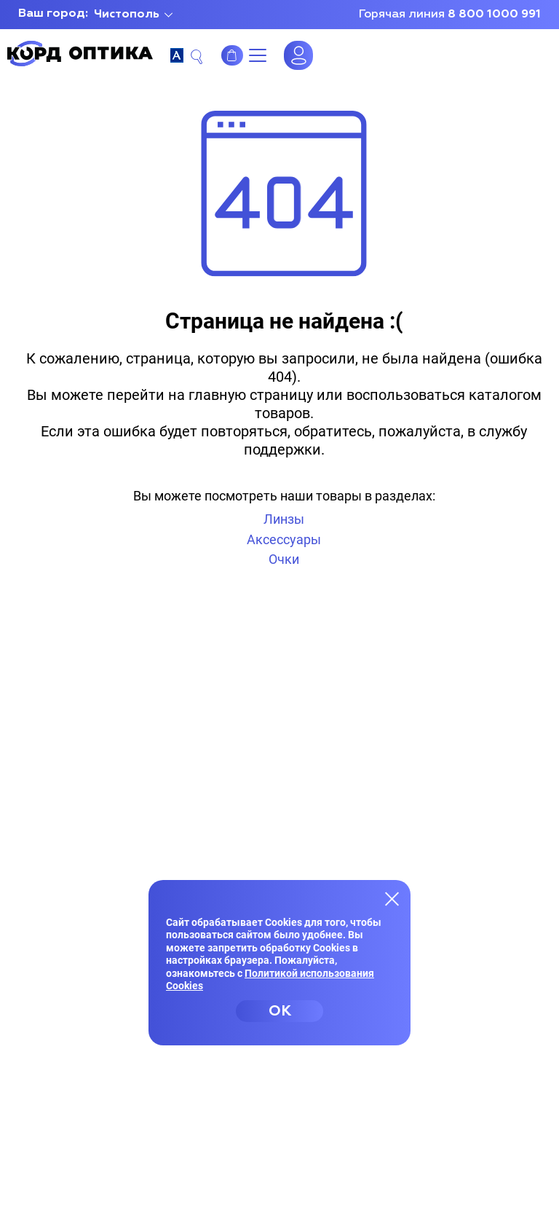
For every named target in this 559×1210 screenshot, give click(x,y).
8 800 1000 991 (494, 14)
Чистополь (126, 14)
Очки (284, 559)
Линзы (283, 519)
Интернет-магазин (232, 55)
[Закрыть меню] (392, 898)
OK (280, 1011)
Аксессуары (284, 539)
